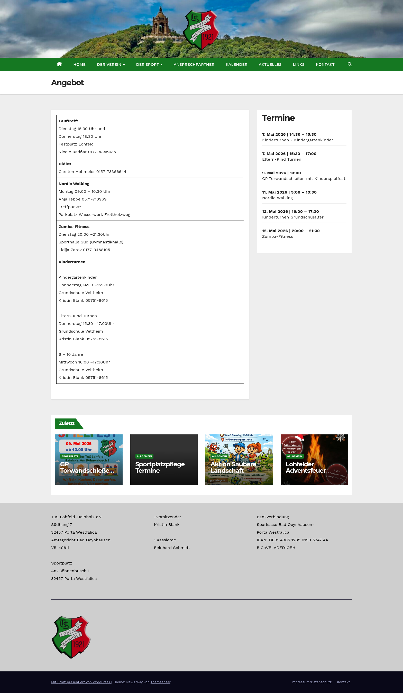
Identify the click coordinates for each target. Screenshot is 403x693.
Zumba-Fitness (277, 236)
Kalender (237, 64)
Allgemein (144, 456)
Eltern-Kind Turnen (281, 159)
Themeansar (160, 682)
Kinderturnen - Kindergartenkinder (297, 140)
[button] (350, 64)
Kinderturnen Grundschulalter (293, 217)
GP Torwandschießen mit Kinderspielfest (303, 178)
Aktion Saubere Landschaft (233, 467)
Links (299, 64)
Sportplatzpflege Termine (160, 467)
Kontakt (325, 64)
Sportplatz (70, 456)
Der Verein (109, 64)
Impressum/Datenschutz (311, 682)
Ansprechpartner (194, 64)
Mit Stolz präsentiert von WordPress (81, 682)
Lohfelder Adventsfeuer (306, 467)
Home (80, 64)
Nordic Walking (277, 197)
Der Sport (148, 64)
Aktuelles (270, 64)
